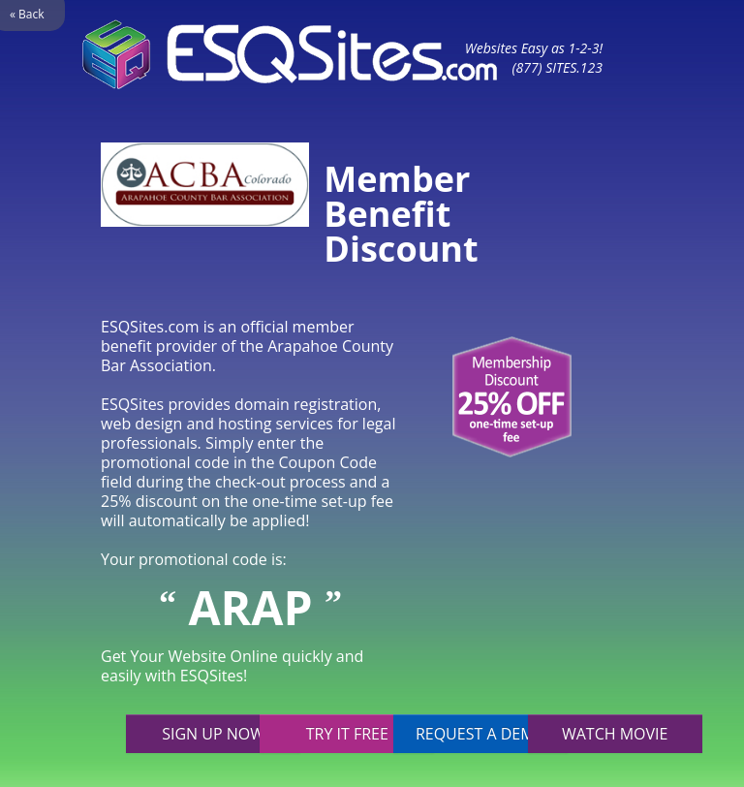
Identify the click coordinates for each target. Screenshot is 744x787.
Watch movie (614, 733)
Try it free (347, 733)
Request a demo (481, 733)
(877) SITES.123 (557, 67)
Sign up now (213, 733)
